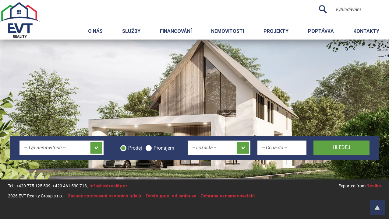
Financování (176, 31)
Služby (131, 31)
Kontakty (366, 31)
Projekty (275, 31)
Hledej (341, 147)
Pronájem (164, 148)
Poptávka (321, 31)
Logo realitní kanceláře (27, 20)
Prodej (135, 148)
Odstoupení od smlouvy (171, 196)
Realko (373, 186)
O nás (95, 31)
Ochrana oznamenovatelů (227, 196)
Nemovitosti (227, 31)
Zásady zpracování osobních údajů (104, 196)
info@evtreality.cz (109, 186)
